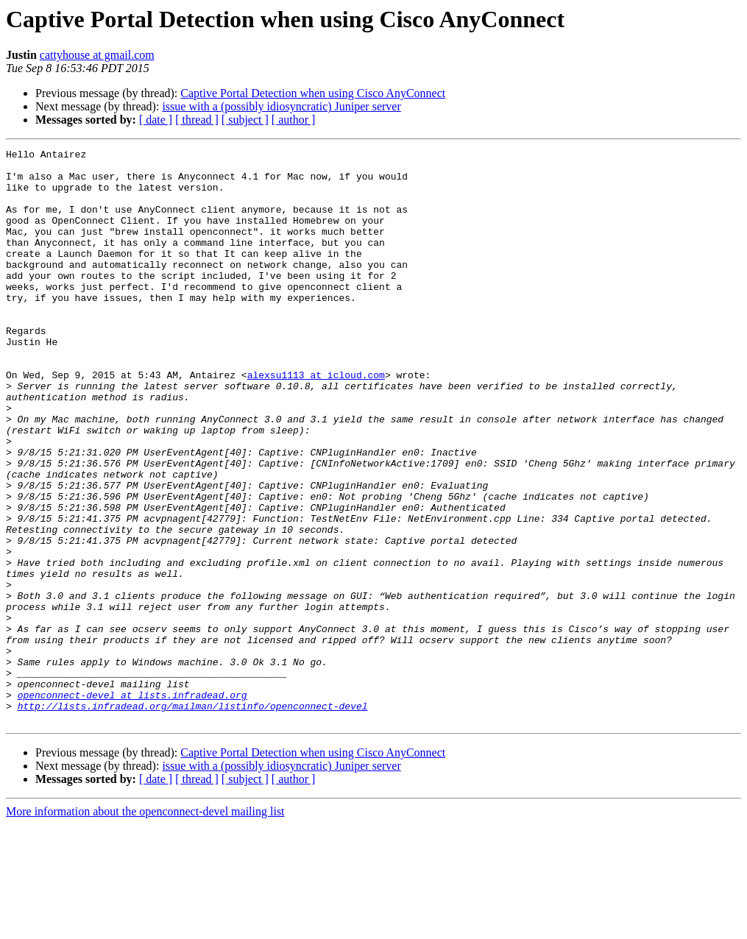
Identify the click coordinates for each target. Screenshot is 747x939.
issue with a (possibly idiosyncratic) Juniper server (281, 106)
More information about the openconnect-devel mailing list (145, 926)
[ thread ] (197, 119)
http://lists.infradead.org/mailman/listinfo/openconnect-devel (193, 818)
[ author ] (294, 119)
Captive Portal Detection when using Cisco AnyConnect (312, 93)
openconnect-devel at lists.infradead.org (132, 805)
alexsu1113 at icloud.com (316, 421)
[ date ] (155, 119)
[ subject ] (245, 119)
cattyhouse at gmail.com (97, 55)
